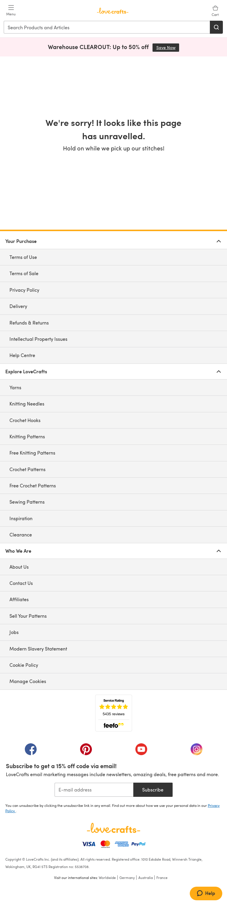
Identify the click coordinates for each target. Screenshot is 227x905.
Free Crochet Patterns (32, 485)
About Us (19, 567)
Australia (145, 877)
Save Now (167, 47)
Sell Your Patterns (28, 616)
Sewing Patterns (27, 502)
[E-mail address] (93, 790)
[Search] (216, 27)
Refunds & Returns (29, 322)
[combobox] (107, 27)
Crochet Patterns (27, 469)
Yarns (15, 387)
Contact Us (21, 583)
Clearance (20, 534)
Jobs (14, 632)
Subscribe (152, 789)
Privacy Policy (24, 290)
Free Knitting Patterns (32, 453)
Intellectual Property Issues (38, 339)
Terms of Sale (23, 273)
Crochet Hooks (24, 420)
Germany (127, 877)
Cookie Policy (23, 665)
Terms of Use (23, 257)
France (162, 877)
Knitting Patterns (27, 436)
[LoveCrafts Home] (113, 828)
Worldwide (107, 877)
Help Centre (22, 355)
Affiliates (19, 599)
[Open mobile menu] (11, 11)
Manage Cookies (27, 681)
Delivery (18, 306)
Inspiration (21, 518)
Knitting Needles (26, 403)
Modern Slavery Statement (38, 648)
